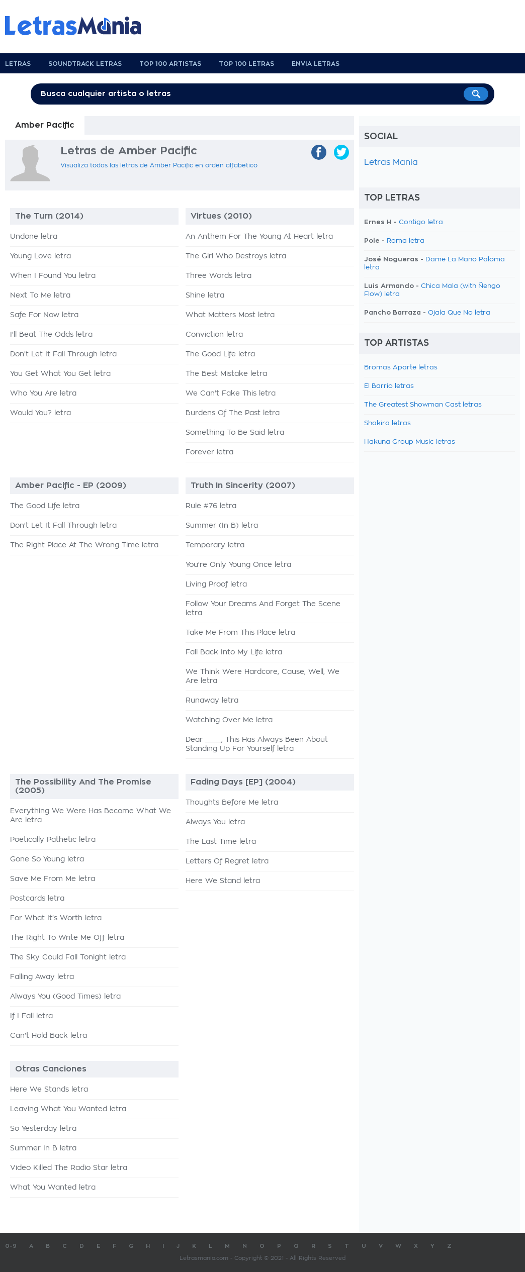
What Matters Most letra (230, 315)
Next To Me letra (40, 295)
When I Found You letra (53, 275)
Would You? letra (40, 413)
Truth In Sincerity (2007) (243, 485)
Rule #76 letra (211, 506)
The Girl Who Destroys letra (236, 256)
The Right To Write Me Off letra (67, 937)
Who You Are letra (43, 393)
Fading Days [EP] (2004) (243, 782)
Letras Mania (391, 162)
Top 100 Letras (246, 64)
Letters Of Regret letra (227, 861)
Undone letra (33, 236)
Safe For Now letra (44, 315)
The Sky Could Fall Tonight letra (68, 957)
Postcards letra (37, 898)
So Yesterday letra (43, 1128)
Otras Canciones (50, 1069)
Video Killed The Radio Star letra (68, 1167)
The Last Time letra (221, 841)
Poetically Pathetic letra (53, 839)
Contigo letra (421, 222)
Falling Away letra (42, 977)
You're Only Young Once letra (238, 564)
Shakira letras (387, 423)
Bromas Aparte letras (401, 367)
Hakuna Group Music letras (409, 442)
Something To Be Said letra (235, 432)
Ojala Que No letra (459, 313)
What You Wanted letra (53, 1187)
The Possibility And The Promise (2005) (83, 786)
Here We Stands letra (49, 1089)
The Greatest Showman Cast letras (423, 405)
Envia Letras (315, 64)
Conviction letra (214, 334)
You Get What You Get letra (60, 373)
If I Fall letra (31, 1016)
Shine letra (205, 295)
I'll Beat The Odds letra (51, 334)
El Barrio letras (389, 386)
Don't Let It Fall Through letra (63, 354)
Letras (18, 64)
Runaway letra (212, 700)
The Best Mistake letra (226, 373)
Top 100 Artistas (170, 64)
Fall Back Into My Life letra (234, 652)
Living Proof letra (216, 584)
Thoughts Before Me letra (232, 802)
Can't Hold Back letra (48, 1035)
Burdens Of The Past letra (233, 413)
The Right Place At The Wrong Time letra (84, 545)
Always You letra (215, 822)
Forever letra (209, 452)
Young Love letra (40, 256)
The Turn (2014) (49, 216)
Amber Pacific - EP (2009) (70, 485)
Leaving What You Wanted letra (68, 1109)
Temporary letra (215, 545)
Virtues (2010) (221, 216)
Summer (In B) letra (222, 525)
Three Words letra (218, 275)
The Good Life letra (220, 354)
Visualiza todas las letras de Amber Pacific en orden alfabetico (158, 165)
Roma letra (405, 241)
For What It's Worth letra (56, 918)
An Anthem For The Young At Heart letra (259, 236)
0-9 (11, 1246)
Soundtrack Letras (85, 64)
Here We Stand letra (223, 881)
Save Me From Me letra (52, 879)
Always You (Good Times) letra (65, 996)
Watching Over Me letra (229, 720)
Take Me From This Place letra (240, 632)
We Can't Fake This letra (231, 393)
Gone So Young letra (47, 859)
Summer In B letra (43, 1148)
